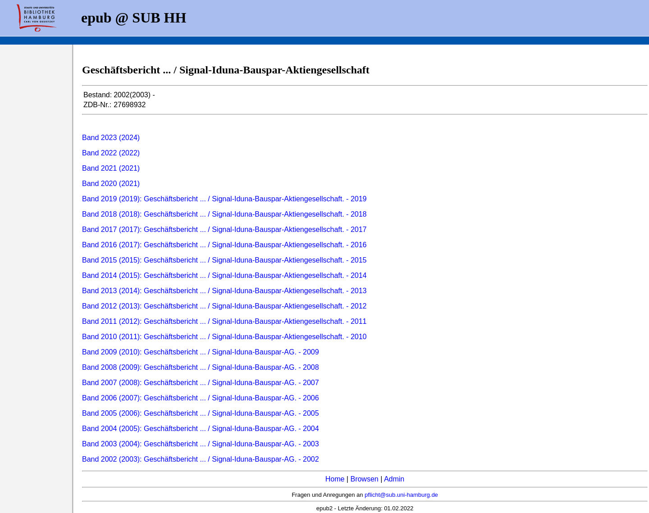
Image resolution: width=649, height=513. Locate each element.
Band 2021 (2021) (111, 168)
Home (335, 479)
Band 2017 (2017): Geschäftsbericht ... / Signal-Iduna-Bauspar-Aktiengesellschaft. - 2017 (224, 229)
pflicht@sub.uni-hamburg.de (401, 494)
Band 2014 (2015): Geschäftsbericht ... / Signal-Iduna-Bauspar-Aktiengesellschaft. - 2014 (224, 275)
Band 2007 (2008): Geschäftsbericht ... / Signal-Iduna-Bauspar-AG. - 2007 (200, 382)
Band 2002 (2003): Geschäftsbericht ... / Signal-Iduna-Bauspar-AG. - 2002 (200, 459)
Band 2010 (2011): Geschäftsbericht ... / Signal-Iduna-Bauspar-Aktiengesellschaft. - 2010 (224, 336)
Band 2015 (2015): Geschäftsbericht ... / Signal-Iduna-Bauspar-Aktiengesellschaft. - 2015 (224, 260)
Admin (394, 479)
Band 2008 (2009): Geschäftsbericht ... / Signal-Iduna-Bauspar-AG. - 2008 (200, 367)
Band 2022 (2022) (111, 153)
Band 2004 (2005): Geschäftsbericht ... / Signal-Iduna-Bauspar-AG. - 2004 (200, 428)
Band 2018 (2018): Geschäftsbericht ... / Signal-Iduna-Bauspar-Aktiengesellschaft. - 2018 (224, 214)
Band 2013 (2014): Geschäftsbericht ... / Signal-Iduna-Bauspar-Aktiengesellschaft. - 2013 (224, 291)
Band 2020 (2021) (111, 183)
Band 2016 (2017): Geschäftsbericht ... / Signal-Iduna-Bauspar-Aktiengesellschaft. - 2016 (224, 245)
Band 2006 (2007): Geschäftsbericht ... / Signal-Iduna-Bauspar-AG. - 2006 (200, 398)
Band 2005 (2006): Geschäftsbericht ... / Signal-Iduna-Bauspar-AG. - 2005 (200, 413)
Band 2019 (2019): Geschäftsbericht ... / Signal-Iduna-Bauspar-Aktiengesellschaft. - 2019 (224, 199)
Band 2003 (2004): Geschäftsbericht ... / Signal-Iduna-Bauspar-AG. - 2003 (200, 444)
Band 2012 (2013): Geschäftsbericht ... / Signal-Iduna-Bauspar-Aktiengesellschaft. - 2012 (224, 306)
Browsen (364, 479)
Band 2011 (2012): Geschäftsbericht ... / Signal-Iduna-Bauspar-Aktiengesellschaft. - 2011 (224, 321)
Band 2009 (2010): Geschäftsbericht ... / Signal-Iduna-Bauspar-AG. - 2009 (200, 352)
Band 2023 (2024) (111, 137)
